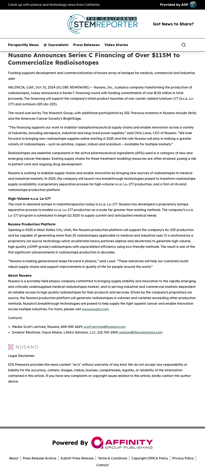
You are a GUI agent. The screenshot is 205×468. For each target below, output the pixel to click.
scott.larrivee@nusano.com (105, 327)
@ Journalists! (55, 45)
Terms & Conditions (112, 458)
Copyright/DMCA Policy (149, 458)
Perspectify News (23, 45)
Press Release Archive (39, 458)
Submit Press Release (77, 458)
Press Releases (86, 45)
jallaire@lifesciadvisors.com (140, 332)
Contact (102, 465)
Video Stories (116, 45)
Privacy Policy (183, 458)
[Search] (183, 44)
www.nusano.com (95, 309)
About (13, 458)
